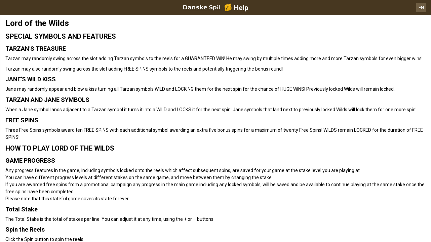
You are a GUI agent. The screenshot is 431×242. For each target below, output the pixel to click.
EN (421, 7)
